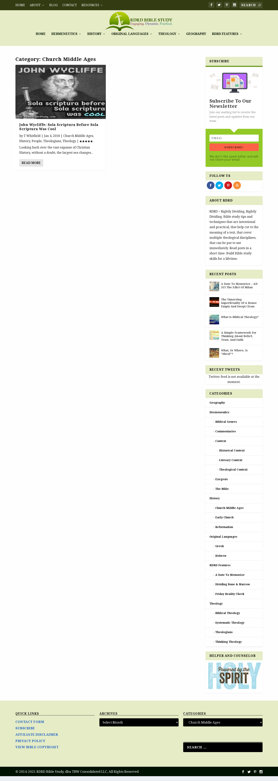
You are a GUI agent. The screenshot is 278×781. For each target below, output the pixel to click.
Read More (31, 168)
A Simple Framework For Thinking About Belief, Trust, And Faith (238, 341)
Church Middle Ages (78, 140)
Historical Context (232, 455)
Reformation (224, 531)
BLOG (53, 5)
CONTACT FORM (29, 727)
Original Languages (129, 42)
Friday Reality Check (229, 598)
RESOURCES (90, 5)
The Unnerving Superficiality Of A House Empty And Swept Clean (239, 308)
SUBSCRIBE (25, 733)
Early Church (224, 522)
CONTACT (69, 5)
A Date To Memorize (230, 579)
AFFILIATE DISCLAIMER (36, 739)
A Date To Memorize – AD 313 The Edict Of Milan (239, 290)
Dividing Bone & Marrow (232, 589)
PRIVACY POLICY (30, 745)
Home (20, 5)
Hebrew (220, 560)
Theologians (52, 146)
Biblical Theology (227, 617)
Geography (196, 42)
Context (220, 445)
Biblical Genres (226, 426)
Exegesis (221, 484)
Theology (167, 42)
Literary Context (230, 464)
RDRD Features (225, 42)
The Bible (222, 493)
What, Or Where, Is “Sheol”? (234, 357)
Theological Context (233, 474)
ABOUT (35, 5)
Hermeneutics (64, 42)
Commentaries (225, 436)
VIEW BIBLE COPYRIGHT (36, 752)
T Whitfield (32, 140)
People (37, 146)
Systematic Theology (229, 627)
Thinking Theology (228, 646)
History (94, 42)
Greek (219, 550)
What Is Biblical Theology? (240, 321)
